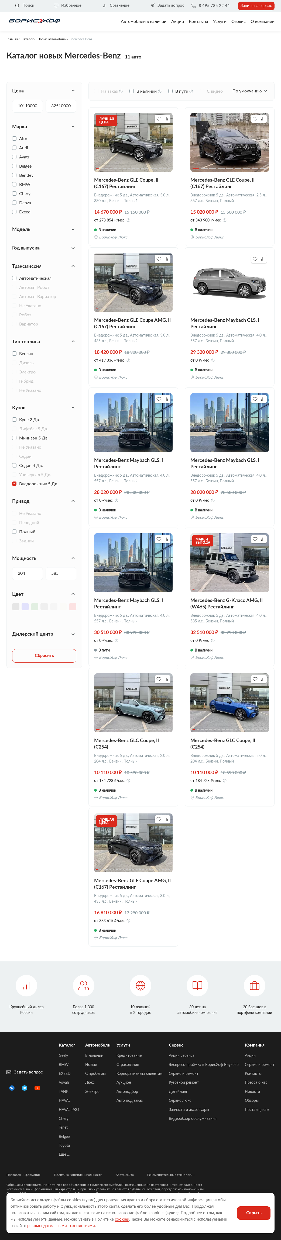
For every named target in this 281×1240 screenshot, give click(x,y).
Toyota (64, 1146)
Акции (250, 1056)
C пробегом (95, 1074)
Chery (63, 1119)
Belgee (64, 1137)
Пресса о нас (256, 1083)
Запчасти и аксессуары (189, 1110)
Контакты (198, 21)
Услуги (220, 21)
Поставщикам (257, 1110)
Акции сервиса (181, 1056)
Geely (63, 1056)
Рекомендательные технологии (170, 1174)
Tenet (63, 1128)
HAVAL (64, 1101)
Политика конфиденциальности (78, 1174)
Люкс (90, 1083)
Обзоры (252, 1101)
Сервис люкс (180, 1101)
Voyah (64, 1083)
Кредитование (129, 1056)
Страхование (127, 1065)
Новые (91, 1065)
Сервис (238, 21)
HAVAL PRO (69, 1110)
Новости (252, 1092)
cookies (122, 1219)
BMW (64, 1065)
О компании (263, 21)
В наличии (94, 1056)
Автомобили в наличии (143, 21)
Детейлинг (178, 1092)
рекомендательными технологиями (61, 1226)
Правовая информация (23, 1174)
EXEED (65, 1074)
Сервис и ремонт (183, 1074)
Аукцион (123, 1083)
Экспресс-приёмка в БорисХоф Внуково (204, 1065)
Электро (92, 1092)
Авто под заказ (129, 1101)
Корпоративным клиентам (139, 1074)
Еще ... (64, 1154)
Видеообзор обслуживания (193, 1119)
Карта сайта (125, 1174)
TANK (63, 1092)
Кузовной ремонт (184, 1083)
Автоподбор (127, 1092)
